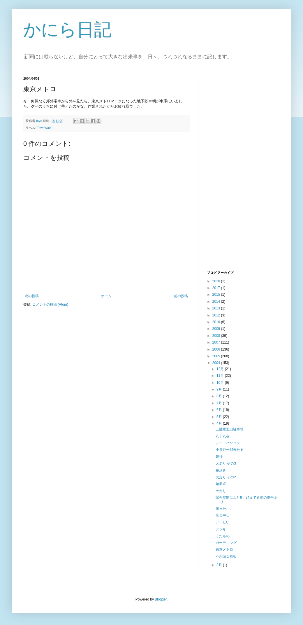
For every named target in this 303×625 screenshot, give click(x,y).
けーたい (223, 522)
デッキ (221, 529)
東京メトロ (224, 549)
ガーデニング (226, 543)
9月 (219, 389)
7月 (219, 403)
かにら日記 (67, 29)
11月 (220, 376)
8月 (219, 396)
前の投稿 (181, 296)
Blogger (161, 599)
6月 (219, 410)
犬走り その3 (226, 463)
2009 (216, 329)
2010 (216, 322)
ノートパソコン (228, 443)
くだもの (223, 536)
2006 (216, 349)
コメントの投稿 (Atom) (50, 304)
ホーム (106, 296)
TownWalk (44, 127)
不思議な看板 (226, 556)
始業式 (221, 484)
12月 (220, 369)
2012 (216, 315)
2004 (216, 363)
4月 (219, 423)
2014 (216, 302)
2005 (216, 356)
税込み (221, 470)
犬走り (221, 491)
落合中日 (223, 515)
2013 (216, 308)
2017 (216, 288)
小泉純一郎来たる (230, 450)
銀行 (219, 457)
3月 (219, 565)
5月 (219, 417)
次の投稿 (32, 296)
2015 (216, 295)
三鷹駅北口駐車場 (230, 429)
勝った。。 (224, 509)
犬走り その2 (226, 477)
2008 (216, 336)
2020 (216, 281)
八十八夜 (223, 436)
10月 (220, 383)
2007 (216, 342)
